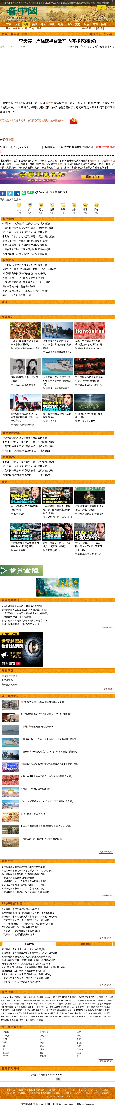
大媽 (24, 1010)
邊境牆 (100, 1000)
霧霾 (54, 1010)
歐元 (69, 1007)
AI (59, 550)
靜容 (42, 1049)
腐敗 (65, 1004)
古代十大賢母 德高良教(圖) (33, 814)
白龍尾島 (33, 1013)
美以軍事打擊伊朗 (10, 676)
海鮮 (16, 550)
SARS (46, 1013)
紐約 (60, 24)
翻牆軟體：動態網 (55, 1096)
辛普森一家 (73, 388)
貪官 (56, 1004)
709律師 (79, 1010)
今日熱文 (7, 316)
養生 (41, 1020)
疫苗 (43, 1000)
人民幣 (57, 1007)
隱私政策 (63, 1090)
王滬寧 (17, 1004)
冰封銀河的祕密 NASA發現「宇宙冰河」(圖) (23, 888)
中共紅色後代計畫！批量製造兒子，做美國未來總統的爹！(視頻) (57, 509)
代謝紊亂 (35, 348)
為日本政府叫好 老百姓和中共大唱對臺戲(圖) (25, 253)
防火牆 (68, 1010)
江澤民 (23, 1004)
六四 (34, 1000)
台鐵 (69, 997)
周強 (60, 192)
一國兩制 (91, 1004)
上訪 (85, 1010)
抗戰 (46, 1016)
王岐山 (83, 1000)
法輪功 (91, 1010)
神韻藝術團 (35, 1093)
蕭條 (89, 554)
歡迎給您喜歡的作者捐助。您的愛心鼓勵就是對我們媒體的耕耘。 (33, 120)
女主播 (71, 1013)
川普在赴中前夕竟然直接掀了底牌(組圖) (21, 931)
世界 (69, 24)
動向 (8, 28)
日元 (73, 1007)
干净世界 (22, 1093)
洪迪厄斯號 (83, 348)
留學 (95, 1013)
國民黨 (64, 997)
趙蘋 (79, 1046)
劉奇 (81, 1016)
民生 (16, 1016)
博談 (51, 24)
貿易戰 (81, 997)
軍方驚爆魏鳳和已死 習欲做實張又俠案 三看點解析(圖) (28, 913)
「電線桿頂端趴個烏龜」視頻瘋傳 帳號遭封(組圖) (25, 892)
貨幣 (51, 1007)
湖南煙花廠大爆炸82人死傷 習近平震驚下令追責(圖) (26, 963)
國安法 (75, 997)
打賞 (84, 47)
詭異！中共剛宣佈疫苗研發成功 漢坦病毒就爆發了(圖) (46, 776)
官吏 (31, 28)
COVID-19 (48, 997)
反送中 (51, 1004)
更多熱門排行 (106, 938)
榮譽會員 (94, 160)
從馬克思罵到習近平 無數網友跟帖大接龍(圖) (25, 245)
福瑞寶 (96, 1093)
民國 (37, 1016)
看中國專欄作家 (12, 1026)
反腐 (70, 1004)
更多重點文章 (106, 851)
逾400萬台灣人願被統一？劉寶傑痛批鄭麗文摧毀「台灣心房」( (24, 417)
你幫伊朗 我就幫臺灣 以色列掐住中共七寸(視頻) (26, 223)
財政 (93, 1007)
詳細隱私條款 (61, 7)
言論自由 (63, 1013)
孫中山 (51, 1016)
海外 (21, 1016)
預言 (16, 1020)
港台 (43, 24)
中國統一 (39, 424)
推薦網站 (11, 1093)
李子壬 (6, 1056)
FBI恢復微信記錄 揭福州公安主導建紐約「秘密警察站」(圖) (49, 764)
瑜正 (42, 1053)
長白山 (25, 1013)
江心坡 (40, 1013)
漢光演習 (57, 997)
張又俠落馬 (7, 680)
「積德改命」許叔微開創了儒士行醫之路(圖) (42, 839)
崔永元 (29, 1004)
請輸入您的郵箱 (39, 1074)
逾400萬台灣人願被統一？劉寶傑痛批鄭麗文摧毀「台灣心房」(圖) (33, 967)
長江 (9, 1000)
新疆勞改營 (54, 1013)
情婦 (61, 1004)
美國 (34, 24)
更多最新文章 (106, 895)
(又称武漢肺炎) (15, 997)
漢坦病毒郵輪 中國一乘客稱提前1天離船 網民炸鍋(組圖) (28, 960)
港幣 (77, 1007)
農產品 (22, 550)
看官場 (15, 34)
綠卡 (12, 1016)
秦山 (5, 1049)
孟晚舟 (89, 1000)
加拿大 (24, 1007)
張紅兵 (28, 385)
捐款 (31, 1090)
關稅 (95, 1000)
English (73, 1090)
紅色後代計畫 (52, 517)
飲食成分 (22, 348)
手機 (12, 1020)
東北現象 (82, 554)
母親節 (17, 385)
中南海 (16, 28)
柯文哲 (48, 1000)
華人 (81, 1013)
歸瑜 (79, 1035)
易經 (101, 1016)
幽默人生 (107, 1016)
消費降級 (96, 554)
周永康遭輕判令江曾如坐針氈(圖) (19, 286)
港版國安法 (27, 1000)
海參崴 (107, 1007)
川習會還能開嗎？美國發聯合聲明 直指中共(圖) (26, 249)
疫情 (104, 348)
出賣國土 (101, 997)
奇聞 (95, 24)
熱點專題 (7, 670)
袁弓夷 (19, 1000)
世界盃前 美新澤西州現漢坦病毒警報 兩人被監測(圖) (46, 826)
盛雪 (42, 1046)
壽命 (32, 1020)
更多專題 (108, 689)
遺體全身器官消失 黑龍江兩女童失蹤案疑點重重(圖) (26, 956)
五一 (48, 421)
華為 (71, 1000)
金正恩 (76, 1000)
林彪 (76, 1016)
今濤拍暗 (44, 1032)
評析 (38, 28)
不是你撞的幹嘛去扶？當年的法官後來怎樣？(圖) (25, 620)
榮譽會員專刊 (10, 600)
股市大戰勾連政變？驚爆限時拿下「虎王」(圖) (26, 282)
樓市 (88, 1007)
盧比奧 (36, 997)
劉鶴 (11, 1004)
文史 (77, 24)
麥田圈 (81, 421)
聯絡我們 (22, 1090)
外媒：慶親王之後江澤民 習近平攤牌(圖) (23, 278)
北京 (13, 1010)
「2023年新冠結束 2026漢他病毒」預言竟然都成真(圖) (47, 801)
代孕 (61, 517)
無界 (69, 1096)
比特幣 (63, 1007)
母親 (22, 385)
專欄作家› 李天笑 (101, 34)
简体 (78, 47)
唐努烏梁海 (17, 1013)
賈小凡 (6, 1035)
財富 (97, 1007)
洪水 (13, 1000)
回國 (3, 1016)
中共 (67, 1000)
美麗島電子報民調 (22, 424)
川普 (24, 997)
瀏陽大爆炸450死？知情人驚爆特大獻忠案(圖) (23, 971)
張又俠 (94, 997)
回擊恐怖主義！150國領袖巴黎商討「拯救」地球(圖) (29, 269)
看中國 (10, 139)
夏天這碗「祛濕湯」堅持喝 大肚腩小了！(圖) (23, 885)
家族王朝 (68, 517)
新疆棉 (3, 1000)
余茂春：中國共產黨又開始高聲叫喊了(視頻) (25, 241)
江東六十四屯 (6, 1013)
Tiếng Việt (94, 1090)
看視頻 (105, 1093)
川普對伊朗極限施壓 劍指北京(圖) (37, 726)
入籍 (7, 1016)
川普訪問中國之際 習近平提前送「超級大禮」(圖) (27, 228)
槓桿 (43, 1007)
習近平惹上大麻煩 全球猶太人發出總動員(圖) (25, 232)
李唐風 (80, 1042)
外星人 (88, 421)
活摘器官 (106, 1010)
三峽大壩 (109, 997)
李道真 (43, 1035)
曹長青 (43, 1056)
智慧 (3, 1020)
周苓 (5, 1042)
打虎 (74, 1004)
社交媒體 (9, 1007)
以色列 (81, 513)
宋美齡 (65, 1016)
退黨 (39, 1000)
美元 (47, 1007)
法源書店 (47, 1093)
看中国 (24, 13)
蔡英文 (8, 1010)
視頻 (4, 482)
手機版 (71, 47)
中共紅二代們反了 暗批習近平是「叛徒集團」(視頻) (28, 236)
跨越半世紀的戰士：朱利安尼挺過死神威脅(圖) (24, 881)
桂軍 (42, 1016)
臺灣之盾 (89, 513)
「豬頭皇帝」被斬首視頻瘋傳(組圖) (18, 934)
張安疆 (96, 385)
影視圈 (49, 550)
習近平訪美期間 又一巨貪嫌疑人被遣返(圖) (24, 273)
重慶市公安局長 (85, 385)
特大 (101, 47)
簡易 (79, 1032)
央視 (76, 1013)
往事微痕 (99, 1004)
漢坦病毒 (97, 348)
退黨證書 (67, 1093)
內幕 (24, 28)
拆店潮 (53, 421)
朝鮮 (18, 1007)
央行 (34, 1007)
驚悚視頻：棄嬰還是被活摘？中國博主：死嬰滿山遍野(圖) (29, 916)
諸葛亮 (95, 1016)
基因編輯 (61, 1010)
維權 (73, 1010)
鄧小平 (71, 1016)
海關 (99, 1013)
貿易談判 (5, 1004)
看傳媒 (87, 1093)
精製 (16, 348)
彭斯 (105, 1000)
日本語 (105, 1090)
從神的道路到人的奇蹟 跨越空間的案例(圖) (22, 606)
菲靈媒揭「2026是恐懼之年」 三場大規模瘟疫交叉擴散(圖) (57, 344)
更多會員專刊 (106, 627)
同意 (101, 7)
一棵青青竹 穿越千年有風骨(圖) (17, 617)
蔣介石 (58, 1016)
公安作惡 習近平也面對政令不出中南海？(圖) (25, 265)
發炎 (29, 348)
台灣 (32, 424)
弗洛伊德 (56, 1000)
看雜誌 (57, 1093)
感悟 (7, 1020)
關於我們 (40, 1090)
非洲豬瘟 (39, 1010)
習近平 (50, 102)
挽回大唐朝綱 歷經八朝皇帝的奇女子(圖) (21, 624)
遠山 (42, 1039)
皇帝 (90, 1016)
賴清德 (29, 997)
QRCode (39, 192)
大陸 (17, 24)
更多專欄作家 (106, 1061)
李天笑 (66, 192)
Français (83, 1090)
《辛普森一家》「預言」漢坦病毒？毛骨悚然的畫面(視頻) (57, 381)
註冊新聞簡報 (10, 1068)
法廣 (3, 1007)
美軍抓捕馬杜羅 (9, 684)
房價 (29, 1010)
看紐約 (77, 1093)
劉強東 (19, 1010)
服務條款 (51, 1090)
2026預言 (50, 352)
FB (15, 1007)
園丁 (5, 1046)
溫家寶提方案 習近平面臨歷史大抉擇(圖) (21, 909)
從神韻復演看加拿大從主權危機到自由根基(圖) (43, 701)
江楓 (79, 1053)
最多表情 (85, 944)
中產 (102, 1007)
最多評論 (29, 944)
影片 (103, 24)
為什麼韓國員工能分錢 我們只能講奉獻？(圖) (23, 874)
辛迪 (79, 1056)
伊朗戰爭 (98, 513)
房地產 (83, 1007)
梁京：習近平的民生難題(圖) (17, 295)
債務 (38, 1007)
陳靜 (42, 1042)
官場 (26, 24)
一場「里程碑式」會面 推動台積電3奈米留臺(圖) (25, 613)
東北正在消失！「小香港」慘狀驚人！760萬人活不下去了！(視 (89, 546)
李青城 (80, 1049)
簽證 (108, 1013)
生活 (86, 24)
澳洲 (33, 1016)
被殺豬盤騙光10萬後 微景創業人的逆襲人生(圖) (24, 610)
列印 (95, 47)
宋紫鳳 (6, 1032)
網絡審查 (98, 1010)
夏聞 (79, 1039)
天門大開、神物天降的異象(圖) (35, 789)
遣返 (104, 1013)
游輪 (91, 348)
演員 (55, 550)
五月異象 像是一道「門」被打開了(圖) (20, 927)
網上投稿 (11, 1090)
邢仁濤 (6, 1053)
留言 (90, 47)
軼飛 (5, 1039)
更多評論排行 (106, 985)
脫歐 (29, 1007)
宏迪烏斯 (54, 388)
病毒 (48, 388)
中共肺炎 (4, 997)
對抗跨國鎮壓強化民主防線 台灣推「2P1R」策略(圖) (46, 714)
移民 (85, 1013)
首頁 (8, 24)
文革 (33, 385)
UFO (93, 421)
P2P (50, 1010)
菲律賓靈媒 (60, 352)
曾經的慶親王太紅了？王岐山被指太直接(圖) (25, 291)
